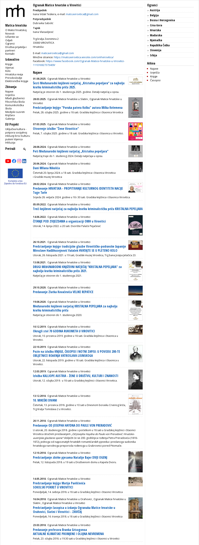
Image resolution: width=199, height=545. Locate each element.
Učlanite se (12, 37)
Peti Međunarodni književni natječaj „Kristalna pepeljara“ (70, 151)
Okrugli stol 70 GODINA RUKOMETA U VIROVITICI (64, 331)
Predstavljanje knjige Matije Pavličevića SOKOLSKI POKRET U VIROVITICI (59, 485)
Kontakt (9, 54)
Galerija (10, 118)
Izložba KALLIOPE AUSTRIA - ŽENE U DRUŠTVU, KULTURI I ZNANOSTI (75, 376)
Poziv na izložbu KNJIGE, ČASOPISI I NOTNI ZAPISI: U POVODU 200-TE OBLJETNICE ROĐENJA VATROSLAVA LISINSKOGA (76, 353)
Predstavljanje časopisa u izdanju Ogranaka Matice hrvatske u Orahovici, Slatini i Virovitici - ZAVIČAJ (74, 510)
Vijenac (9, 67)
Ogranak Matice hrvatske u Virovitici (57, 5)
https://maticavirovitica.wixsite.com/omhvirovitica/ (84, 57)
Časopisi (155, 80)
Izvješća (10, 95)
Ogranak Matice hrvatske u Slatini (67, 99)
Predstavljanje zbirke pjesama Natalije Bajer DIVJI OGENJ (70, 457)
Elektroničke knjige (16, 81)
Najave (9, 91)
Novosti (9, 33)
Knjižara (10, 115)
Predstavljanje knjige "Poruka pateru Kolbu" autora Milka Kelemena (77, 108)
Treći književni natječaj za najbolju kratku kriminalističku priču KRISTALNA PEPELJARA (88, 209)
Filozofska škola (15, 101)
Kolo (8, 71)
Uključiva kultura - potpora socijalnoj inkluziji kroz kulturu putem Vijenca (17, 134)
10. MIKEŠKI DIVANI (45, 400)
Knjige (9, 64)
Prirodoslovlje (13, 78)
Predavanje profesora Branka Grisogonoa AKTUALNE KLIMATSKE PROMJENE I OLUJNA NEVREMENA (68, 532)
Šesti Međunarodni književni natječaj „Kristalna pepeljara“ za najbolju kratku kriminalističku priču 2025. (79, 85)
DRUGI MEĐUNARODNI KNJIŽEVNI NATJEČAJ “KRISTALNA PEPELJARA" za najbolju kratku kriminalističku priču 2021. (77, 269)
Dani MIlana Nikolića (46, 168)
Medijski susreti (15, 112)
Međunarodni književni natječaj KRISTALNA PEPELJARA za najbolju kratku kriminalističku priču (75, 308)
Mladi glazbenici (15, 98)
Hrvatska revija (14, 74)
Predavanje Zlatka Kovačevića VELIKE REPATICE (63, 292)
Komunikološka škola (14, 106)
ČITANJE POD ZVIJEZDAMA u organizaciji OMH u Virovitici (69, 221)
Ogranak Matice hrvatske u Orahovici (69, 499)
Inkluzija (10, 142)
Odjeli (8, 40)
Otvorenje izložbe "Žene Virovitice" (56, 129)
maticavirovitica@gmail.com (82, 14)
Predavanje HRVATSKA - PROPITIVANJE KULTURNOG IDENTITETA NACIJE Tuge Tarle (78, 190)
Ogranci (10, 43)
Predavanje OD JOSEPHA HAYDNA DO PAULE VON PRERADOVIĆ (72, 425)
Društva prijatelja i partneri (16, 48)
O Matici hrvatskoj (16, 30)
